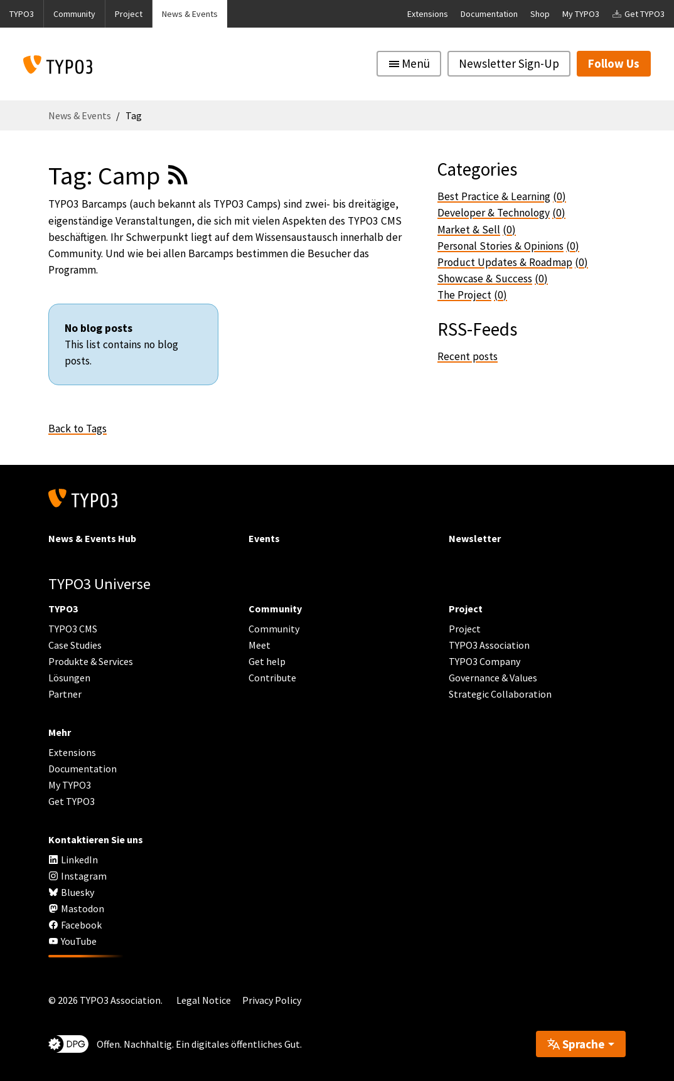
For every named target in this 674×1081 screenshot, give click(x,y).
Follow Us (613, 63)
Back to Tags (77, 428)
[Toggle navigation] (409, 64)
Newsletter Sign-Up (509, 63)
